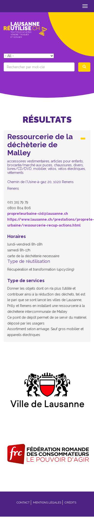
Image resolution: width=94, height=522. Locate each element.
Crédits (70, 502)
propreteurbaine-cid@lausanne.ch (37, 214)
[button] (47, 161)
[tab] (47, 163)
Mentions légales (47, 502)
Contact (23, 502)
